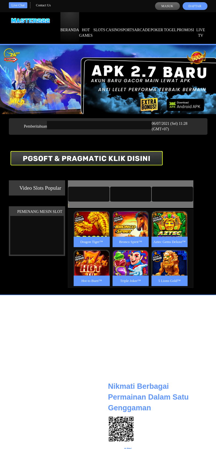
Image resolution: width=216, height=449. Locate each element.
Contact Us (43, 5)
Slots (99, 25)
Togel (170, 25)
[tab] (89, 194)
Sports (127, 25)
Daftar (194, 6)
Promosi (185, 25)
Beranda (69, 25)
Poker (156, 25)
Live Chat (18, 5)
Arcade (142, 25)
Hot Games (86, 28)
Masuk (167, 6)
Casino (113, 25)
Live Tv (200, 28)
